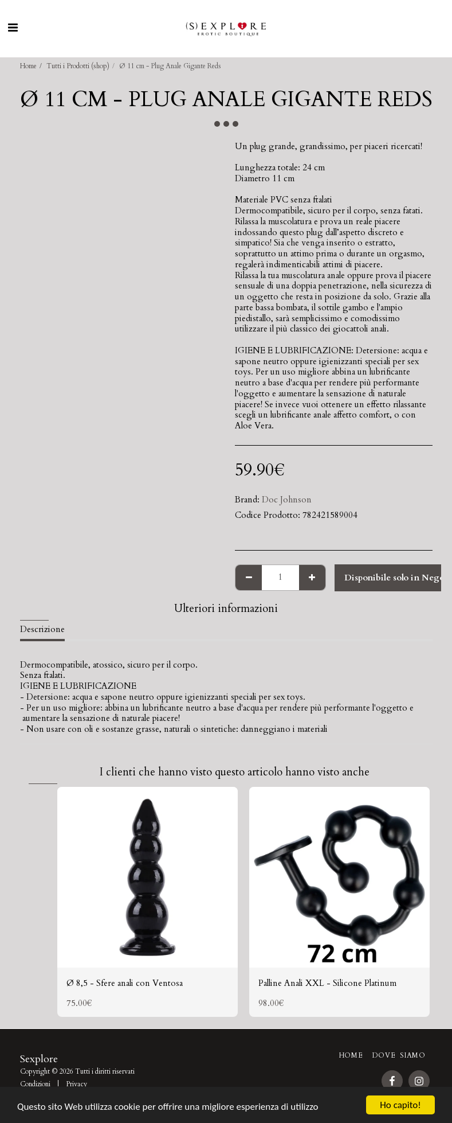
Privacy (76, 1084)
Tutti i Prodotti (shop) (77, 66)
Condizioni (35, 1084)
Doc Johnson (287, 499)
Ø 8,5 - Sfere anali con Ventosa (124, 983)
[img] (147, 877)
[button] (12, 28)
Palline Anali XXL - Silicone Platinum (327, 983)
